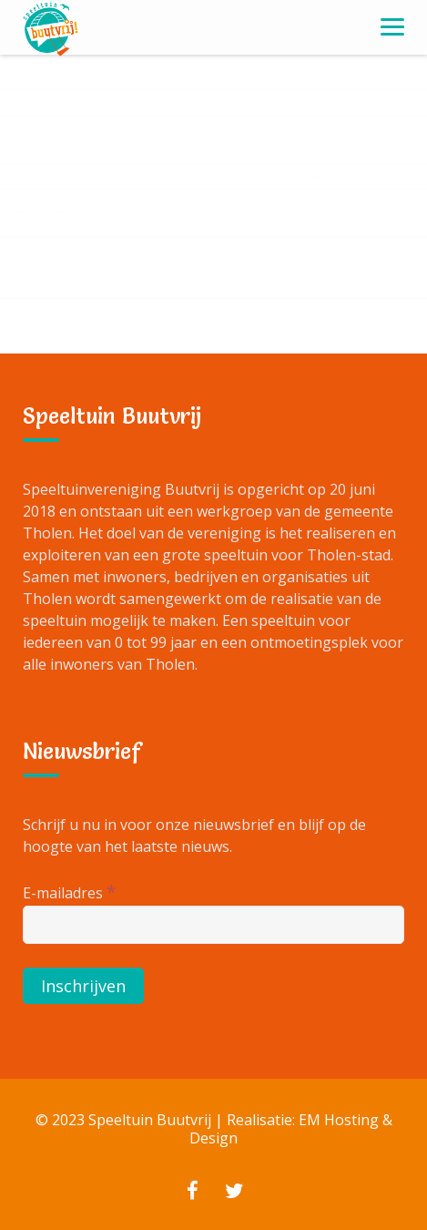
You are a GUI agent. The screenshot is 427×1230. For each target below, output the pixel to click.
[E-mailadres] (213, 925)
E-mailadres (70, 891)
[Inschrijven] (83, 986)
